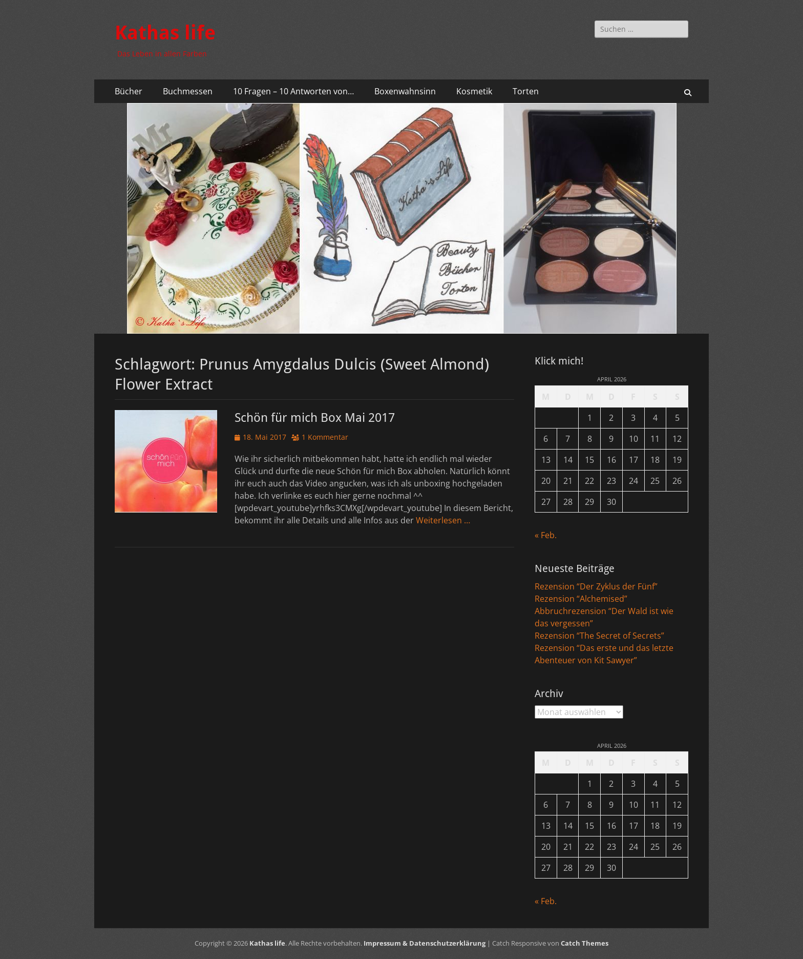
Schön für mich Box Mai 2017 (315, 418)
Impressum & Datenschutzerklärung (424, 943)
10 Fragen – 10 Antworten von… (293, 91)
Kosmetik (474, 91)
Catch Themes (584, 943)
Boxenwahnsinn (405, 91)
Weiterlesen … (443, 520)
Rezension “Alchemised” (581, 598)
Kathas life (165, 33)
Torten (526, 91)
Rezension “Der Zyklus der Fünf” (596, 586)
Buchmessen (188, 91)
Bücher (128, 91)
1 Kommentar (325, 437)
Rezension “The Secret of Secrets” (599, 635)
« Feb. (546, 535)
